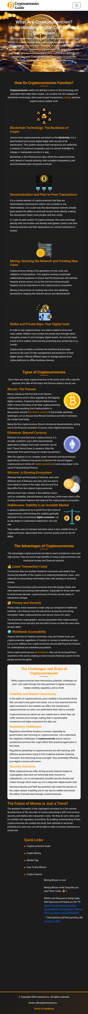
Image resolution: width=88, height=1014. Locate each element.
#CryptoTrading (68, 905)
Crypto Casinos (34, 874)
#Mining (78, 909)
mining (67, 97)
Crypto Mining (34, 853)
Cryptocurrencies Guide (38, 846)
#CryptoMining (51, 909)
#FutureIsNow (66, 909)
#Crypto (56, 905)
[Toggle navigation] (77, 5)
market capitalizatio (44, 464)
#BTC (47, 913)
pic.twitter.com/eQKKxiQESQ (64, 913)
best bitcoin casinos (38, 412)
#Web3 (47, 905)
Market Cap (32, 860)
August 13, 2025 (52, 921)
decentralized (41, 652)
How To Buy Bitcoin (36, 867)
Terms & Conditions (44, 1008)
